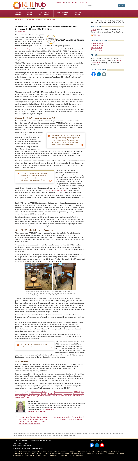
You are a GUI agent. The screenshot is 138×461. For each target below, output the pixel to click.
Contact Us (83, 2)
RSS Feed (96, 35)
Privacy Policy (33, 448)
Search (121, 5)
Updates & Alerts (59, 2)
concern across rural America (56, 190)
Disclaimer (25, 448)
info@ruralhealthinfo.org (24, 445)
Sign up (93, 30)
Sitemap (41, 448)
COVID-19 (77, 392)
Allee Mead (21, 32)
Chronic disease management (63, 392)
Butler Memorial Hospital (23, 49)
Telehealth (61, 396)
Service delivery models (22, 396)
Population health (78, 394)
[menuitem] (19, 13)
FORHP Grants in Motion (39, 392)
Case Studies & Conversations (62, 14)
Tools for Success (78, 14)
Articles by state (96, 48)
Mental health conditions (55, 394)
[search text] (102, 5)
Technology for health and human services (44, 396)
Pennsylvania (68, 394)
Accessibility (16, 448)
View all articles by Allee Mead (37, 411)
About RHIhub (72, 2)
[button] (93, 74)
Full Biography (49, 409)
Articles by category (97, 45)
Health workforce (34, 394)
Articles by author (97, 43)
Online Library (18, 14)
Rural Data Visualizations (45, 14)
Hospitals (43, 394)
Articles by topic (96, 50)
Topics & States (30, 14)
